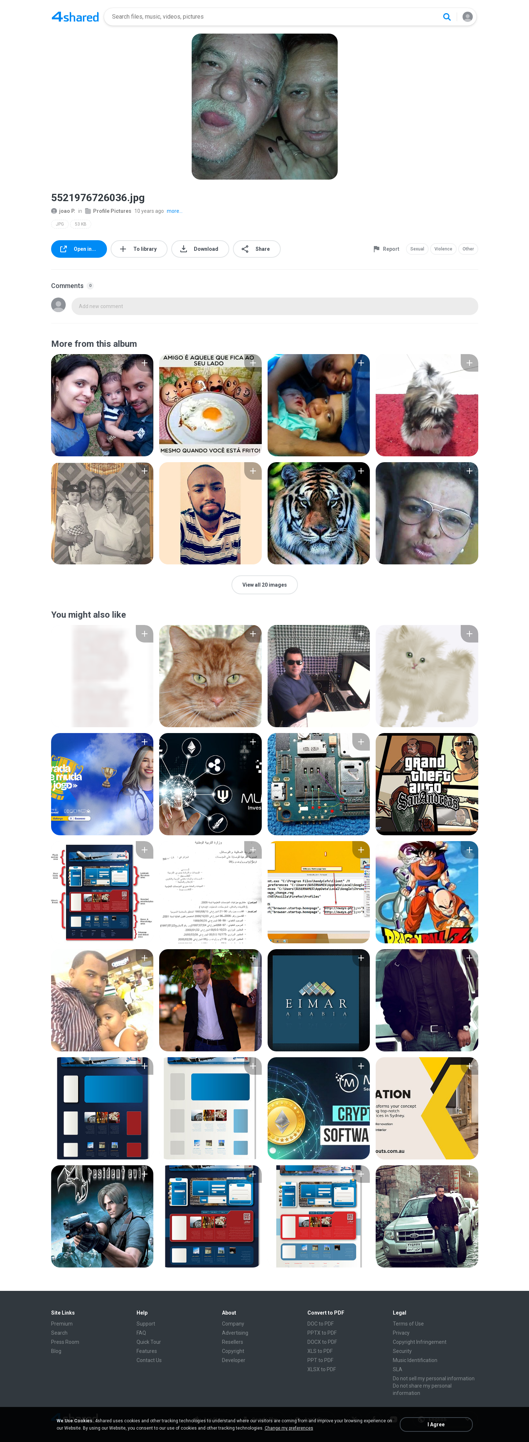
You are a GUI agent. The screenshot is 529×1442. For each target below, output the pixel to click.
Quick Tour (149, 1342)
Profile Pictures (108, 211)
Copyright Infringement (419, 1342)
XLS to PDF (320, 1351)
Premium (62, 1324)
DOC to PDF (320, 1324)
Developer (233, 1360)
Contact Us (149, 1360)
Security (402, 1351)
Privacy (401, 1333)
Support (146, 1324)
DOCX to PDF (322, 1342)
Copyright (233, 1351)
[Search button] (447, 17)
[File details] (102, 405)
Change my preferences (289, 1428)
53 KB (81, 224)
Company (233, 1324)
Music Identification (415, 1360)
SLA (397, 1369)
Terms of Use (408, 1324)
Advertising (235, 1333)
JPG (60, 224)
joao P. (63, 211)
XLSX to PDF (321, 1369)
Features (147, 1351)
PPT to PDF (320, 1360)
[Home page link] (75, 17)
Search (59, 1333)
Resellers (232, 1342)
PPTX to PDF (322, 1333)
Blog (56, 1351)
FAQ (141, 1333)
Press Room (65, 1342)
